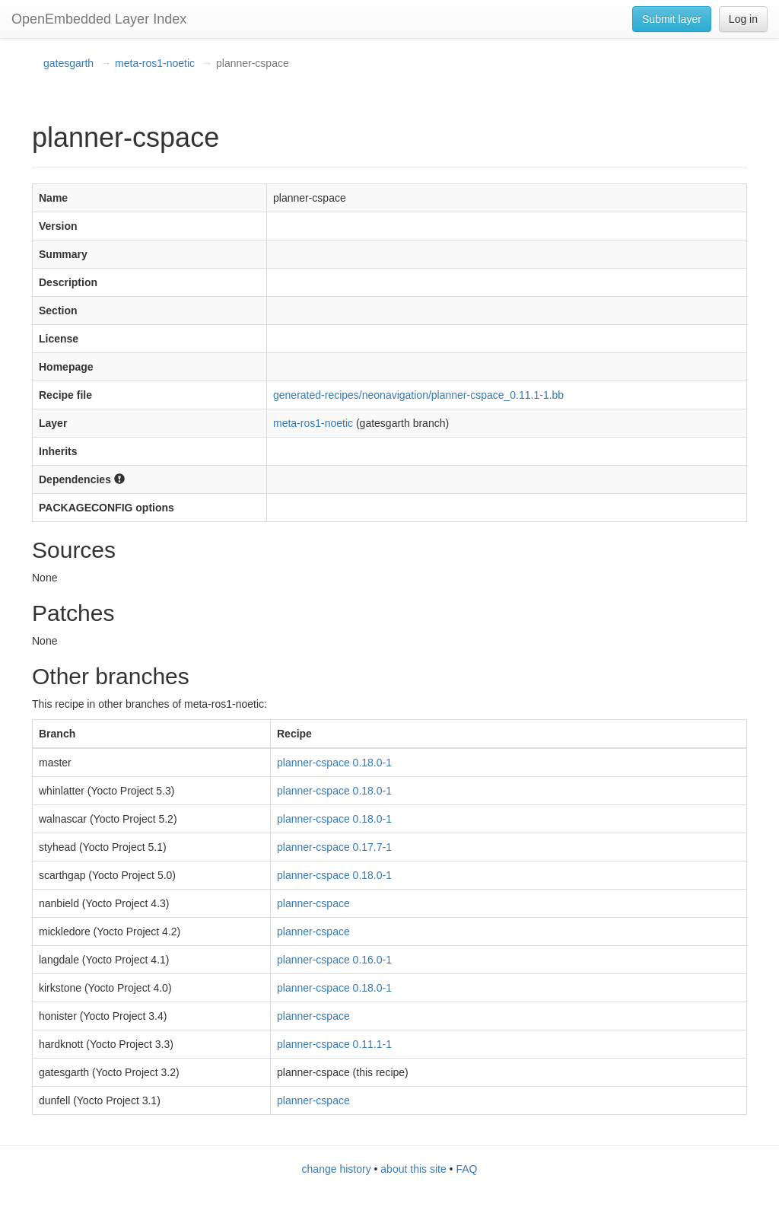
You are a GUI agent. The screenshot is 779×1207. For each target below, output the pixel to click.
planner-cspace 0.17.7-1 (334, 847)
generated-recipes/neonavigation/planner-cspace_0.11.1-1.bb (418, 395)
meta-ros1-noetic (155, 63)
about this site (413, 1169)
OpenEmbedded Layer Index (98, 19)
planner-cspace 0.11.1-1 (334, 1044)
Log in (743, 19)
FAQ (466, 1169)
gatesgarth (68, 63)
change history (336, 1169)
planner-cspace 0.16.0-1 (334, 960)
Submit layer (671, 19)
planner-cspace (313, 903)
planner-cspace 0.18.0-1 (334, 762)
